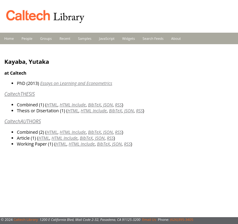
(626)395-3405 (181, 219)
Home (9, 38)
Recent (65, 38)
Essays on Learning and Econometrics (76, 83)
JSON (108, 105)
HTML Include (72, 105)
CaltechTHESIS (19, 94)
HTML (51, 105)
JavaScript (106, 38)
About (176, 38)
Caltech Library (25, 219)
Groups (46, 38)
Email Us (149, 219)
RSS (118, 105)
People (27, 38)
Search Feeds (153, 38)
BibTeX (94, 105)
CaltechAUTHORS (22, 121)
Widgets (128, 38)
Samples (84, 38)
